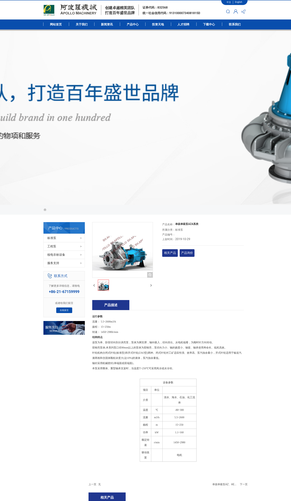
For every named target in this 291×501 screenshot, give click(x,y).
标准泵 (51, 238)
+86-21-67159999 (64, 291)
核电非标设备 (56, 254)
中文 (229, 2)
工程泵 (51, 246)
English (238, 2)
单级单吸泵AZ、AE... (224, 484)
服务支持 (53, 263)
